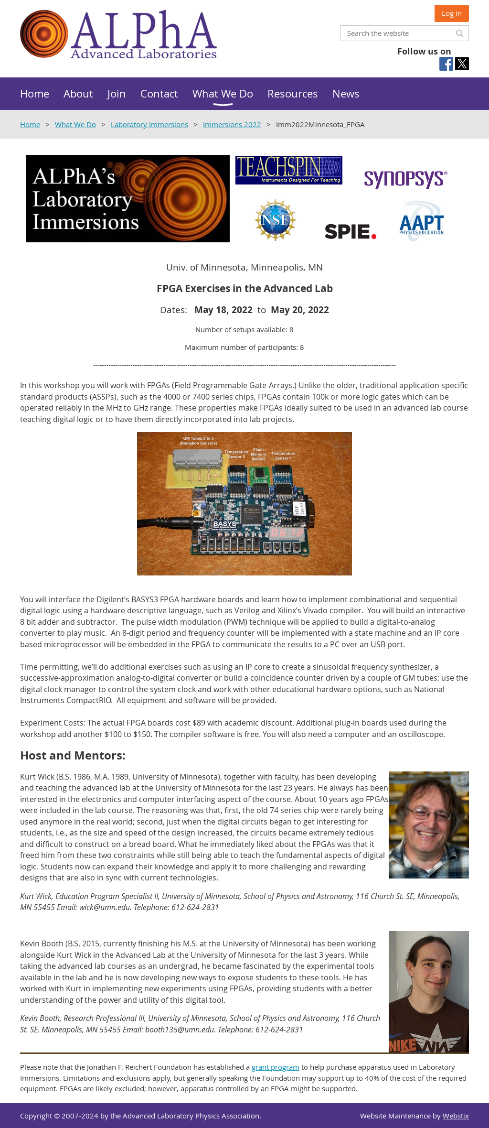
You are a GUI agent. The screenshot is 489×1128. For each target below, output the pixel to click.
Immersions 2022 (232, 124)
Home (30, 124)
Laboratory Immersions (149, 124)
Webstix (456, 1115)
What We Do (75, 124)
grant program (275, 1067)
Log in (452, 13)
